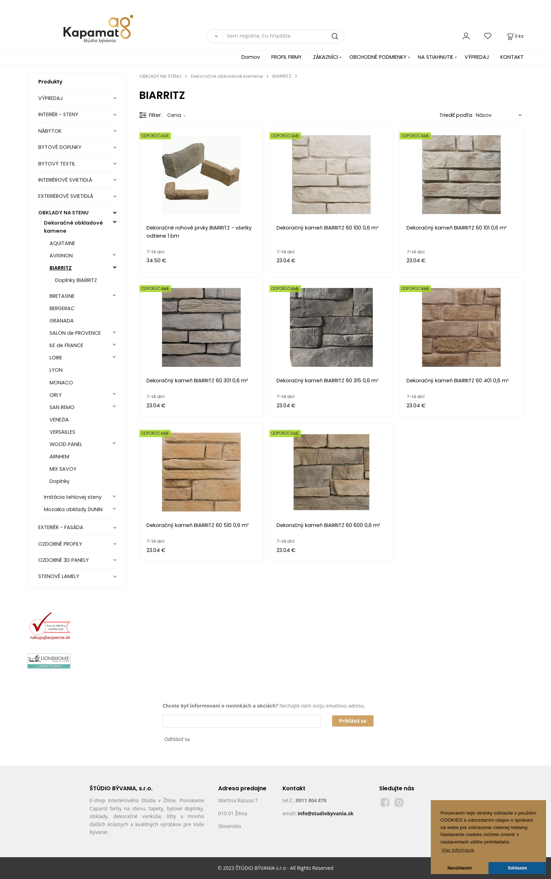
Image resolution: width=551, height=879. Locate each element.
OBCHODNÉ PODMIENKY (378, 57)
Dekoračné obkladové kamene (73, 226)
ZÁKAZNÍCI (325, 57)
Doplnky (60, 481)
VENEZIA (59, 419)
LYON (56, 369)
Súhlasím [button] (517, 868)
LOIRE (56, 357)
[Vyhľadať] (214, 36)
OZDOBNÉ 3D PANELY (63, 560)
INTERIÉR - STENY (58, 114)
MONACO (61, 382)
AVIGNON (61, 255)
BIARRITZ (61, 267)
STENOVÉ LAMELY (58, 576)
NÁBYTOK (49, 130)
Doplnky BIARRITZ (76, 280)
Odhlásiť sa (177, 739)
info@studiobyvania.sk (326, 813)
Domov (250, 57)
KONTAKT (512, 57)
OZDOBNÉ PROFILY (60, 543)
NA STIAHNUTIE (435, 57)
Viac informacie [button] (457, 850)
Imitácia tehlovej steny (73, 497)
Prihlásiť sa (353, 720)
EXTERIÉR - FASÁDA (60, 527)
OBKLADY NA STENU (63, 212)
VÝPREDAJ (477, 57)
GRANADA (62, 320)
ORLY (56, 394)
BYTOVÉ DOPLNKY (60, 147)
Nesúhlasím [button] (460, 868)
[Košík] (515, 36)
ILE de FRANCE (66, 345)
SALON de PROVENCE (75, 333)
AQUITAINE (62, 243)
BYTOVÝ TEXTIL (56, 163)
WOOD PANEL (66, 444)
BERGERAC (62, 308)
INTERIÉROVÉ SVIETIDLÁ (65, 179)
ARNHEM (59, 456)
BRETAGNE (62, 296)
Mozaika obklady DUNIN (73, 509)
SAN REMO (62, 407)
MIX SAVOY (63, 468)
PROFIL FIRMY (286, 57)
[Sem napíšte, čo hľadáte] (283, 36)
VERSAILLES (62, 431)
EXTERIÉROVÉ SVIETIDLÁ (65, 196)
